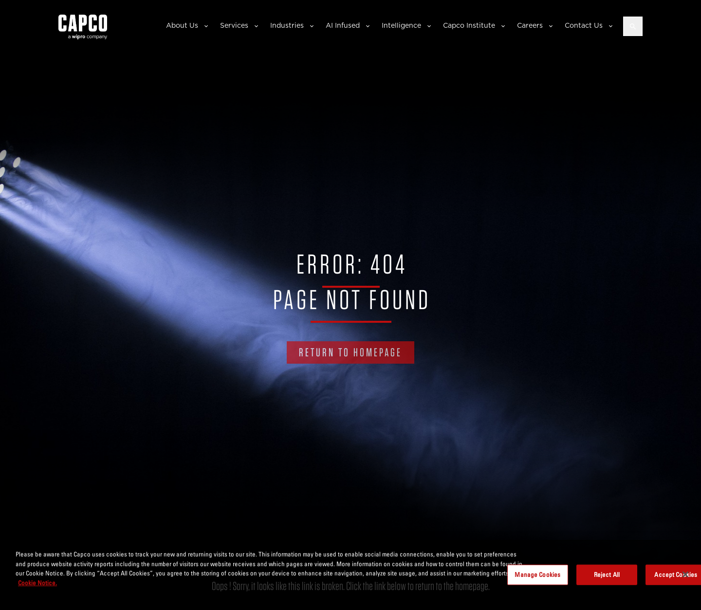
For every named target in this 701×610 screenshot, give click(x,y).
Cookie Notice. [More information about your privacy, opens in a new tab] (37, 585)
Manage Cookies (537, 577)
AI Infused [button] (343, 25)
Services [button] (234, 25)
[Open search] (633, 26)
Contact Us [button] (584, 25)
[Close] (685, 577)
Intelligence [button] (401, 25)
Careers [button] (530, 25)
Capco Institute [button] (469, 25)
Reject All (607, 577)
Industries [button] (287, 25)
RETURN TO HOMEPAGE (350, 352)
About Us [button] (182, 25)
